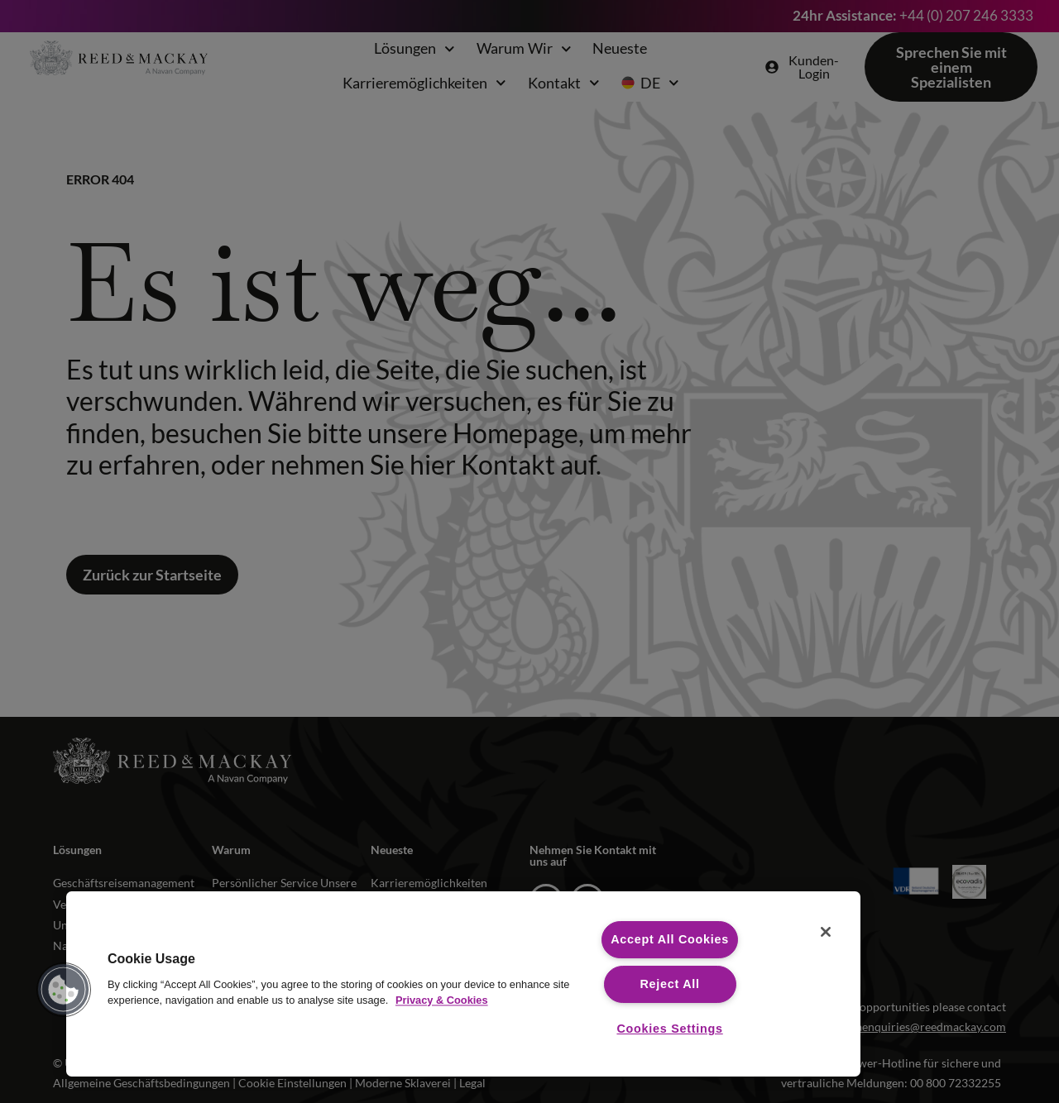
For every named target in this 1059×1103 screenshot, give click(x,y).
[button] (63, 989)
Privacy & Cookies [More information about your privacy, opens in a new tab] (441, 1000)
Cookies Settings (669, 1028)
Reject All (669, 984)
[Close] (825, 932)
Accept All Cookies (670, 939)
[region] (463, 984)
